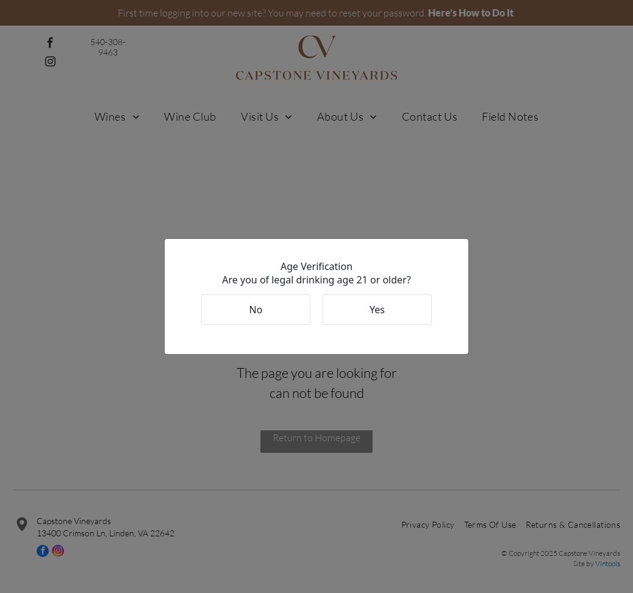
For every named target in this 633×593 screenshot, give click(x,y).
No (256, 309)
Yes (377, 309)
